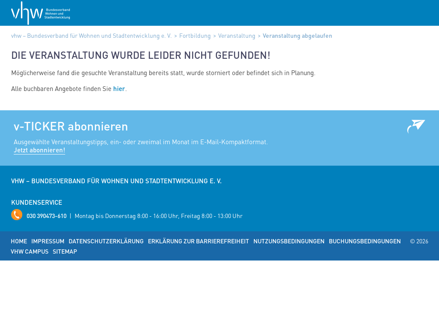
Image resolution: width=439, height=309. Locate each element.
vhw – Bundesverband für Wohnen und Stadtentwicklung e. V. (91, 35)
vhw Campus (29, 251)
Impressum (47, 241)
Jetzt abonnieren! (39, 149)
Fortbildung (195, 35)
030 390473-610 (46, 215)
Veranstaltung (237, 35)
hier (119, 88)
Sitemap (65, 251)
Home (19, 241)
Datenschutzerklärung (106, 241)
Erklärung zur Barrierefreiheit (198, 241)
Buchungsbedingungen (365, 241)
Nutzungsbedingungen (289, 241)
